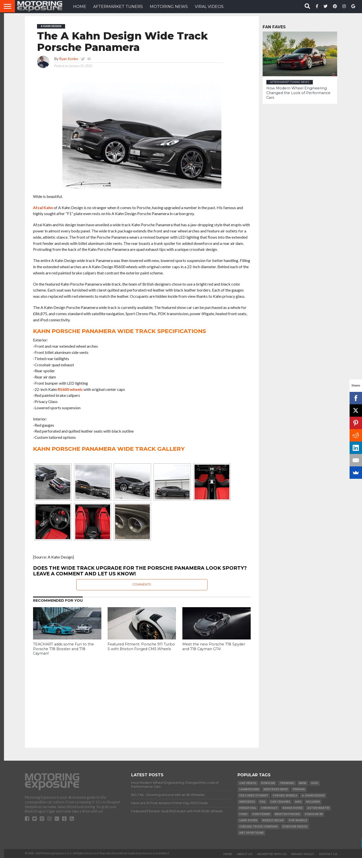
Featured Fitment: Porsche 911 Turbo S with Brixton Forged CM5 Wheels (141, 646)
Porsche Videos (294, 826)
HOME (79, 6)
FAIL (263, 801)
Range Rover (292, 808)
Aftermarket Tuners (118, 6)
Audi (314, 783)
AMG (298, 801)
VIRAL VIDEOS (209, 6)
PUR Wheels (298, 820)
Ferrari (299, 789)
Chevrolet (269, 808)
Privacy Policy (302, 854)
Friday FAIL (247, 808)
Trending (287, 783)
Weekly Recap (273, 820)
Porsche (268, 783)
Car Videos (247, 783)
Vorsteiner (261, 814)
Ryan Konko (68, 59)
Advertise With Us (271, 854)
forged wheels (285, 795)
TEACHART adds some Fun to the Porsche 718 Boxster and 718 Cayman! (63, 649)
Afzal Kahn (43, 207)
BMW (302, 783)
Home (227, 854)
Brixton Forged (287, 814)
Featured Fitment (253, 795)
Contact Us (328, 854)
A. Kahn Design (313, 795)
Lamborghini (249, 789)
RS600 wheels (70, 389)
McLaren (313, 801)
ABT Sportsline (251, 832)
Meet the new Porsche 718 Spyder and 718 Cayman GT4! (213, 646)
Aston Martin (318, 808)
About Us (244, 854)
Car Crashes (280, 801)
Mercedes (247, 801)
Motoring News (169, 6)
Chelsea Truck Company (258, 826)
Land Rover (248, 820)
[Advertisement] (142, 698)
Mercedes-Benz (276, 789)
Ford (243, 814)
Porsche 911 (313, 814)
